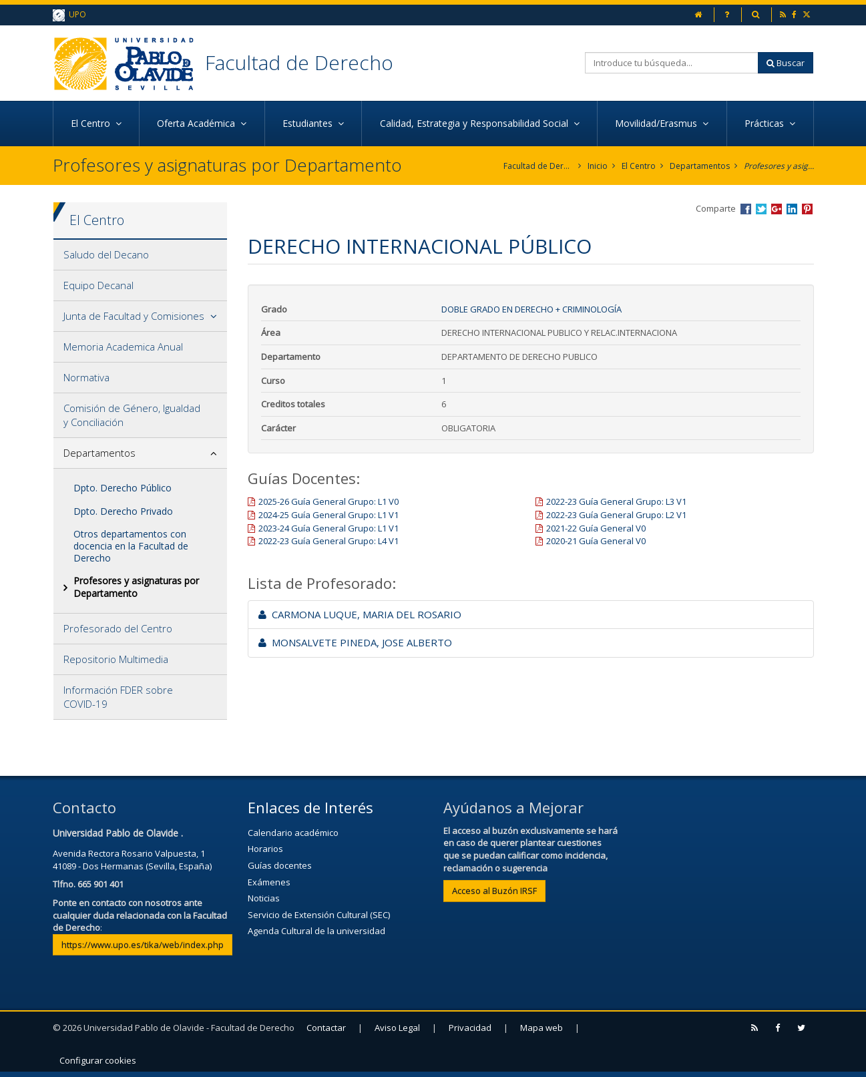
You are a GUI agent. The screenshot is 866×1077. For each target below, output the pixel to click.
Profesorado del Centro (117, 628)
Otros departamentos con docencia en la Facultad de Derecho (130, 545)
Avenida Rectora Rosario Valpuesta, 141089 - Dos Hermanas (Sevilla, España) (132, 859)
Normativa (86, 377)
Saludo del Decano (106, 254)
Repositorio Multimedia (115, 659)
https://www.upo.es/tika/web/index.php (142, 945)
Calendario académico (293, 833)
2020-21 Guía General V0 (596, 541)
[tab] (140, 255)
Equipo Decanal (98, 285)
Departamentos (700, 166)
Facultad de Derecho (299, 62)
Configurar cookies (97, 1060)
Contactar (326, 1028)
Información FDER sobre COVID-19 (118, 696)
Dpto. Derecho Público (122, 487)
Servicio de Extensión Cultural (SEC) (319, 915)
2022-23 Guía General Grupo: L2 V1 (616, 515)
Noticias (264, 898)
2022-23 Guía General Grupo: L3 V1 (616, 501)
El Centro (639, 166)
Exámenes (269, 882)
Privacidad (470, 1028)
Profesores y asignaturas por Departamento (779, 166)
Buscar (786, 63)
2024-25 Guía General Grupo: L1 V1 (328, 515)
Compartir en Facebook (745, 209)
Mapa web (541, 1028)
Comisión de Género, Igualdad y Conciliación (131, 415)
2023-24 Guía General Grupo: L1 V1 (328, 528)
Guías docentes (280, 865)
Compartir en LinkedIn (792, 209)
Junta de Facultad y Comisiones (133, 315)
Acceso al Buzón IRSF (494, 891)
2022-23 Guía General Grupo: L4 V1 (328, 541)
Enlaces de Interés (310, 807)
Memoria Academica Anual (123, 346)
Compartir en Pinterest (807, 209)
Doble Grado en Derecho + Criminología (531, 309)
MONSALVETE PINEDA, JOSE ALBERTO (355, 642)
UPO (69, 15)
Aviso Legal (397, 1028)
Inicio (598, 166)
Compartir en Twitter (761, 209)
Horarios (265, 849)
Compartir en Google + (776, 209)
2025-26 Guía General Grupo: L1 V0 (328, 501)
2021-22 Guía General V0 (596, 528)
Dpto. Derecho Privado (123, 511)
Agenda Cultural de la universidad (316, 931)
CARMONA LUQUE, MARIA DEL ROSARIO (359, 614)
